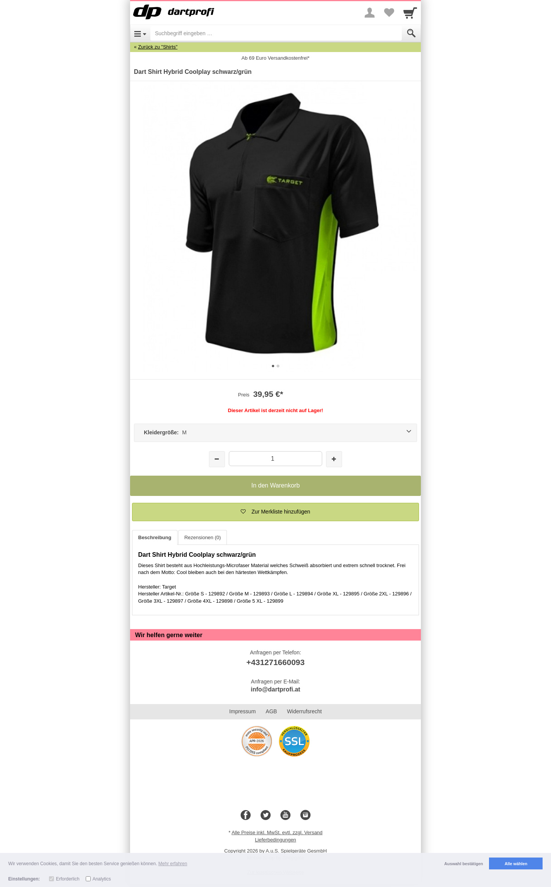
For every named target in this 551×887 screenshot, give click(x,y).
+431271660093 (275, 662)
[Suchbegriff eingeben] (276, 33)
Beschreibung (154, 537)
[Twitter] (266, 815)
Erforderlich (67, 879)
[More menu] (369, 13)
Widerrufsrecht (304, 711)
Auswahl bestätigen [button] (463, 863)
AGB (271, 711)
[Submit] (411, 33)
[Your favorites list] (389, 13)
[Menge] (275, 458)
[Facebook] (246, 815)
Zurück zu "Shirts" (158, 47)
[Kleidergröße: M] (275, 433)
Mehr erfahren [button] (172, 863)
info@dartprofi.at (275, 689)
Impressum (242, 711)
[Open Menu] (140, 33)
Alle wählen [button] (516, 863)
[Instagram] (305, 815)
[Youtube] (285, 815)
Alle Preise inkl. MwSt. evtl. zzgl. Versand (277, 832)
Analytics (102, 879)
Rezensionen (202, 537)
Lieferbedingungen (275, 840)
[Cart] (410, 13)
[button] (275, 512)
